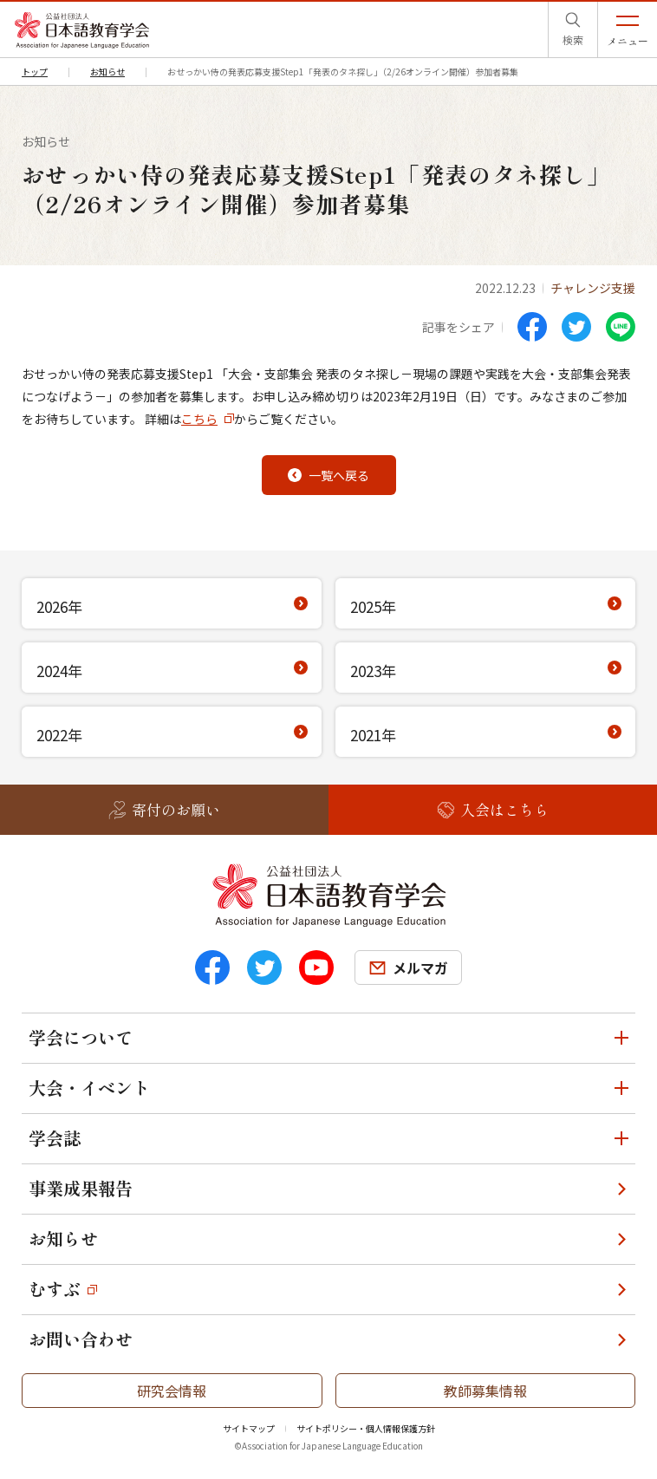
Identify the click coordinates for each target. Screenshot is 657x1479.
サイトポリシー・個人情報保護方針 (365, 1428)
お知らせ (63, 1238)
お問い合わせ (81, 1339)
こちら (199, 418)
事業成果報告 (81, 1188)
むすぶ (55, 1288)
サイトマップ (249, 1428)
